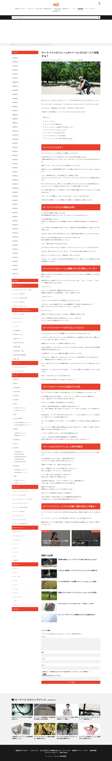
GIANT (15, 400)
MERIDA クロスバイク (20, 428)
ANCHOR (16, 375)
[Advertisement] (56, 31)
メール (43, 658)
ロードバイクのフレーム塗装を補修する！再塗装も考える (44, 737)
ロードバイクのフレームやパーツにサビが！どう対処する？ (38, 44)
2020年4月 (15, 114)
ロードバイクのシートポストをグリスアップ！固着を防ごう (89, 717)
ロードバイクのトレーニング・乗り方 (23, 494)
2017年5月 (15, 255)
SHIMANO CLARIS (19, 449)
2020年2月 (15, 122)
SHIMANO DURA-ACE (20, 452)
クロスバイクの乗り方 (19, 291)
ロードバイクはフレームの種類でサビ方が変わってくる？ (58, 127)
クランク (16, 562)
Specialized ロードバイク (21, 467)
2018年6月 (15, 202)
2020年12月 (15, 82)
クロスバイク (30, 8)
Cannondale (17, 387)
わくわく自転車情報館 (60, 755)
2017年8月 (15, 243)
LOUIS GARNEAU (18, 414)
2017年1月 (15, 271)
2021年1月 (15, 78)
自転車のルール (17, 335)
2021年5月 (15, 61)
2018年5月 (15, 206)
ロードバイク (57, 8)
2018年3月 (15, 214)
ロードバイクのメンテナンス (72, 60)
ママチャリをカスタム (19, 367)
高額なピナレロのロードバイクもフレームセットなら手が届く (77, 592)
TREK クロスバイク (20, 475)
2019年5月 (15, 158)
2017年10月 (15, 235)
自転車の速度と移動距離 (20, 351)
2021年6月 (15, 57)
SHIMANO (16, 443)
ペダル (15, 594)
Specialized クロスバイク (21, 465)
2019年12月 (15, 130)
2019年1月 (15, 174)
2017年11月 (15, 231)
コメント (43, 636)
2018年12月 (15, 178)
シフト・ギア (17, 570)
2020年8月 (15, 98)
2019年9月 (15, 142)
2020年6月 (15, 106)
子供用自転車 (17, 327)
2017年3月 (15, 263)
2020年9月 (15, 94)
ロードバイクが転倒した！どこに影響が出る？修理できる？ (89, 737)
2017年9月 (15, 239)
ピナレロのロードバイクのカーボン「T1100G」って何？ (76, 603)
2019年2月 (15, 170)
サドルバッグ (17, 534)
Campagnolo (17, 383)
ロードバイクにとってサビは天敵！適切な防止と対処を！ (58, 138)
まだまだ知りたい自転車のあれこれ (44, 8)
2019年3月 (15, 166)
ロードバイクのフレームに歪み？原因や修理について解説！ (67, 717)
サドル (15, 566)
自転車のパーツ (66, 8)
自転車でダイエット (18, 331)
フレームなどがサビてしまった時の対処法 (54, 135)
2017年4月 (15, 259)
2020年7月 (15, 102)
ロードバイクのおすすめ (20, 490)
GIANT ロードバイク (20, 406)
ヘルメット (16, 546)
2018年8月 (15, 194)
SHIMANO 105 (19, 447)
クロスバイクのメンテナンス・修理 (22, 287)
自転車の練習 (17, 343)
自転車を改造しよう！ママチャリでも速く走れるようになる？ (77, 559)
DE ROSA (16, 395)
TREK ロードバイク (20, 477)
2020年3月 (15, 118)
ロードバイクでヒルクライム (21, 486)
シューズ (16, 538)
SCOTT (16, 439)
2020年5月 (15, 110)
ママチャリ (16, 359)
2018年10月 (15, 186)
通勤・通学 (16, 355)
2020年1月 (15, 126)
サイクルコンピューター (20, 530)
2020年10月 (15, 90)
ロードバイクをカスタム (20, 514)
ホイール (16, 598)
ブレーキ (16, 586)
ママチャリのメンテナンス (20, 363)
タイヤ (15, 574)
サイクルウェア (17, 526)
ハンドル (16, 582)
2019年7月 (15, 150)
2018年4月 (15, 210)
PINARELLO (17, 435)
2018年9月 (15, 190)
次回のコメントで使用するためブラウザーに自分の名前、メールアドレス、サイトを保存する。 (66, 671)
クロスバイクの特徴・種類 (20, 295)
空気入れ (16, 554)
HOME (14, 44)
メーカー (74, 8)
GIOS (15, 410)
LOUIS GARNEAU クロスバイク (23, 418)
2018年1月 (15, 222)
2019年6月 (15, 154)
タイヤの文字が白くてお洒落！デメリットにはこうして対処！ (77, 581)
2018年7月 (15, 198)
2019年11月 (15, 134)
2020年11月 (15, 86)
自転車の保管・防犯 (18, 339)
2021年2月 (15, 73)
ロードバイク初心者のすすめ (21, 518)
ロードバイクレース (18, 510)
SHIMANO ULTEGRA (20, 457)
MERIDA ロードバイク (20, 431)
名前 (42, 652)
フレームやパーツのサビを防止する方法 (54, 132)
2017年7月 (15, 247)
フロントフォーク (18, 590)
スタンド (16, 542)
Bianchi (15, 379)
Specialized (16, 461)
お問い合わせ (55, 11)
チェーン (16, 578)
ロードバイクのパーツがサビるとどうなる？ (55, 130)
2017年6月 (15, 251)
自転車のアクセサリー (20, 8)
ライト (15, 550)
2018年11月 (15, 182)
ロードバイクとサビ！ (49, 121)
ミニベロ (16, 323)
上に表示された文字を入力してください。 (51, 675)
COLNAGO (16, 391)
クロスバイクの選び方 (19, 299)
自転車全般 (80, 8)
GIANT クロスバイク (20, 404)
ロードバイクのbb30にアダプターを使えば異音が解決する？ (67, 737)
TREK (15, 471)
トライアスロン (17, 315)
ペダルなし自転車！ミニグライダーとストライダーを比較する (77, 570)
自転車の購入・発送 (18, 347)
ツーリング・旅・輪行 (19, 311)
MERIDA (16, 424)
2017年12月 (15, 227)
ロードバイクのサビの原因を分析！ (52, 124)
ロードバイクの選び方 (19, 506)
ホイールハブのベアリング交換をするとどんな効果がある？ (77, 614)
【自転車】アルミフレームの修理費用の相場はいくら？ (22, 737)
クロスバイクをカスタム (20, 303)
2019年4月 (15, 162)
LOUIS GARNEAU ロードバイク (23, 420)
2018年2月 (15, 218)
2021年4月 (15, 65)
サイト (43, 664)
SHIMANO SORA (19, 454)
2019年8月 (15, 146)
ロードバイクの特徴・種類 (20, 502)
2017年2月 (15, 267)
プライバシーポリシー (90, 8)
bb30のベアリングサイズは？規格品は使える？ (22, 717)
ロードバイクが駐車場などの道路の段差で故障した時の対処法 (44, 717)
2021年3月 (15, 69)
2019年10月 (15, 138)
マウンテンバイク (18, 319)
